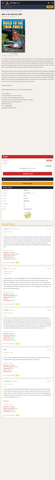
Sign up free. (27, 179)
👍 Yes (17, 262)
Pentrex (7, 11)
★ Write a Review (27, 183)
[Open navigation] (3, 2)
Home (3, 11)
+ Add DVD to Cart (27, 174)
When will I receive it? (27, 170)
